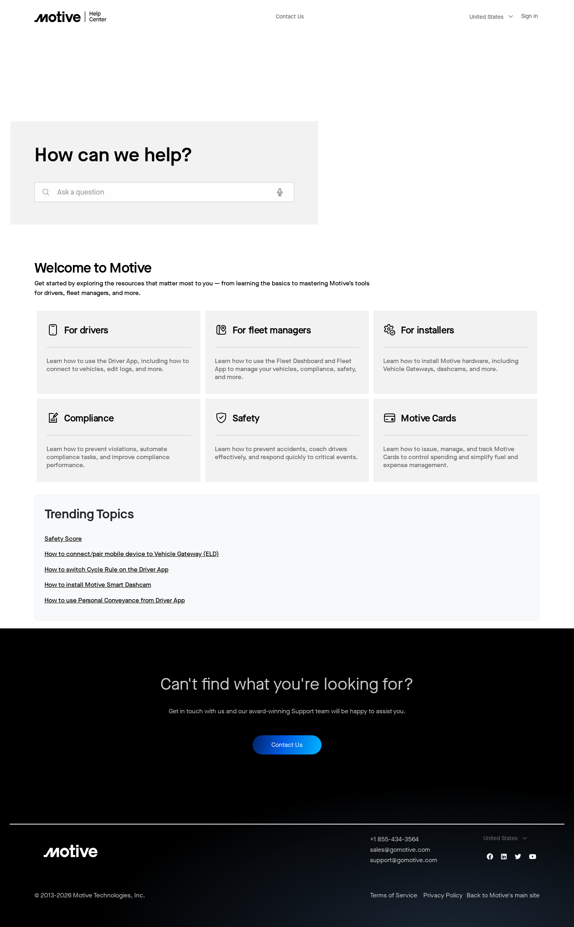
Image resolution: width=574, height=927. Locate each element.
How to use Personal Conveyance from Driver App (114, 600)
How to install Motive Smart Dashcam (97, 584)
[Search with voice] (280, 192)
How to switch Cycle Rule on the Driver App (106, 569)
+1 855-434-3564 (394, 839)
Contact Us (290, 16)
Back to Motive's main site (503, 895)
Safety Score (63, 538)
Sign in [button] (529, 16)
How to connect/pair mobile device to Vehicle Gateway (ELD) (131, 554)
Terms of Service (393, 895)
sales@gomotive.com (400, 849)
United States (486, 17)
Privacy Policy (443, 895)
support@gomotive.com (403, 860)
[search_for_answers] (164, 192)
